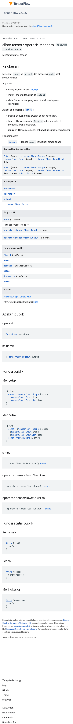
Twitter (5, 695)
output (7, 199)
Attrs (29, 109)
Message (8, 265)
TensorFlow (7, 38)
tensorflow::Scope (34, 156)
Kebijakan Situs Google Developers (21, 629)
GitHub (5, 690)
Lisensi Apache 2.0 (22, 626)
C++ (43, 38)
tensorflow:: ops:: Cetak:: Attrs (17, 297)
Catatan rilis (8, 717)
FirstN (7, 255)
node (6, 219)
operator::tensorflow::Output (21, 237)
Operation (9, 193)
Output (13, 142)
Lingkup (34, 89)
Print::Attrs (25, 173)
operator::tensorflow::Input (20, 230)
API (17, 38)
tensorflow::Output (18, 204)
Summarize (9, 276)
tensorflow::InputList (51, 159)
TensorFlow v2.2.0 (14, 13)
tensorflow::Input (14, 159)
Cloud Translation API (42, 26)
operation (9, 188)
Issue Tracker (8, 712)
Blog (4, 685)
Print (7, 156)
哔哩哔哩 (6, 700)
